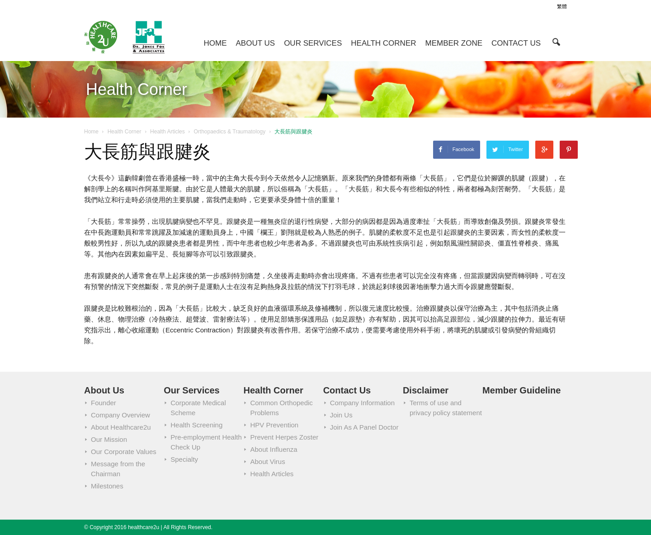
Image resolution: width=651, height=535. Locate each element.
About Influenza (273, 449)
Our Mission (109, 439)
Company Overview (120, 415)
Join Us (341, 415)
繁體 (562, 6)
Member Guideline (521, 390)
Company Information (362, 403)
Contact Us (516, 43)
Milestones (107, 486)
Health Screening (196, 425)
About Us (255, 43)
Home (215, 43)
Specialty (184, 459)
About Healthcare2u (121, 427)
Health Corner (383, 43)
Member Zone (454, 43)
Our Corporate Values (123, 451)
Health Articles (271, 474)
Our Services (313, 43)
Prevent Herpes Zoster (284, 437)
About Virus (267, 461)
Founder (103, 403)
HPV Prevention (274, 425)
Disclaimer (425, 390)
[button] (556, 41)
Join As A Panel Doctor (364, 427)
